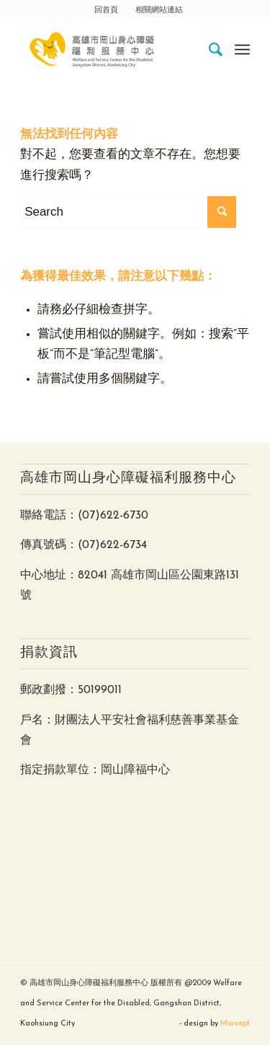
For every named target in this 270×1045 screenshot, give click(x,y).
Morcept (235, 1024)
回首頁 (106, 10)
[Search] (209, 50)
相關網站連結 (159, 10)
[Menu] (242, 49)
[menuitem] (106, 10)
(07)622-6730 (113, 515)
